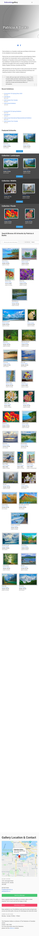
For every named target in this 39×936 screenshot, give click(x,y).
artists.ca (12, 928)
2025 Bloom (7, 96)
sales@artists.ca (6, 891)
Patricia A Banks (6, 145)
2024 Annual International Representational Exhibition (17, 118)
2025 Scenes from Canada (11, 100)
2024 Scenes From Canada (11, 121)
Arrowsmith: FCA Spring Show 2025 (13, 93)
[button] (32, 2)
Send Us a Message (19, 895)
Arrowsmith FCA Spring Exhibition (12, 111)
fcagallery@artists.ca (7, 889)
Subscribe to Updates (19, 905)
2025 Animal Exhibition (10, 103)
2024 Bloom (7, 114)
